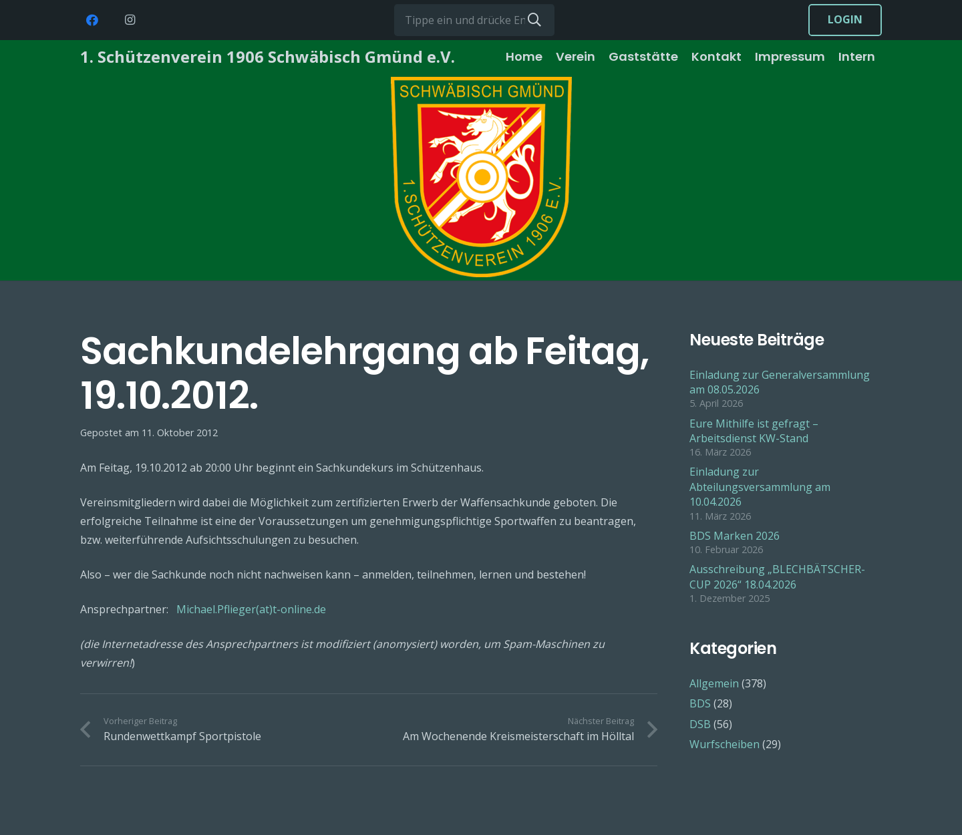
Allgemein (714, 683)
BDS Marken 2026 (734, 535)
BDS (700, 703)
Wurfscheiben (724, 744)
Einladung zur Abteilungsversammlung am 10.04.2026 (759, 486)
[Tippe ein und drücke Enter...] (474, 20)
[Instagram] (129, 20)
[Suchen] (534, 20)
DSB (700, 724)
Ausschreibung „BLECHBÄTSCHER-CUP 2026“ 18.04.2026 (777, 576)
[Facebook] (92, 20)
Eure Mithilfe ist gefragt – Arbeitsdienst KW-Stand (753, 431)
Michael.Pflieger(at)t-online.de (251, 609)
